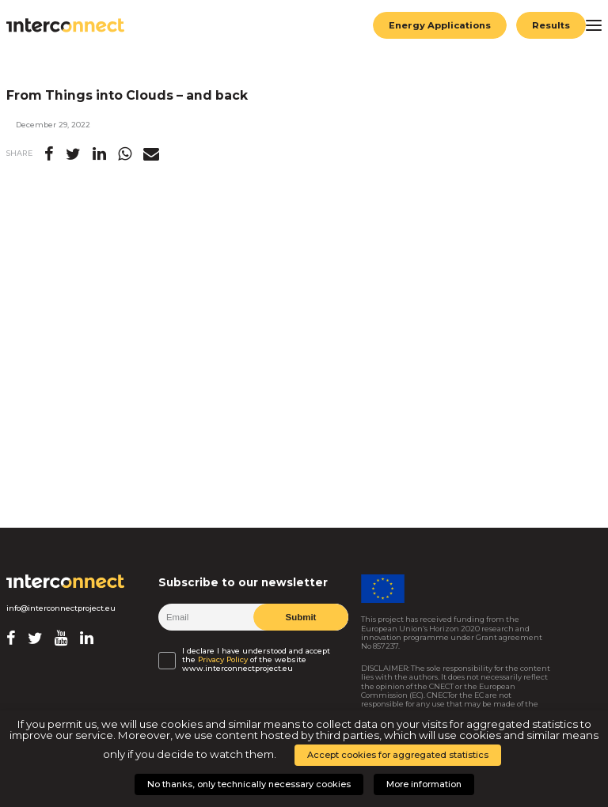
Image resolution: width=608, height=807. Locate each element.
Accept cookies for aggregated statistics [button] (397, 754)
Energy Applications (440, 25)
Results (551, 25)
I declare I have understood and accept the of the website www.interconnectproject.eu (256, 659)
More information (424, 784)
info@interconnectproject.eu (61, 608)
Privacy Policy (223, 659)
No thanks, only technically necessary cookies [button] (249, 784)
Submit (300, 617)
